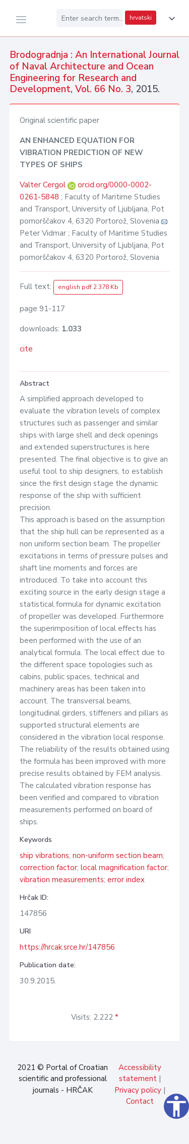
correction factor (48, 868)
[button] (170, 19)
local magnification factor (124, 868)
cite (26, 349)
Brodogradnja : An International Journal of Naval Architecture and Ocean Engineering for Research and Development (94, 72)
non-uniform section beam (118, 855)
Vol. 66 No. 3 (103, 89)
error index (126, 880)
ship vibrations (44, 855)
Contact (140, 1101)
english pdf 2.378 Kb (88, 287)
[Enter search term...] (89, 18)
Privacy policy (137, 1090)
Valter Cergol (44, 185)
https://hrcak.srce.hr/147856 (67, 947)
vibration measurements (62, 880)
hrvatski (141, 18)
